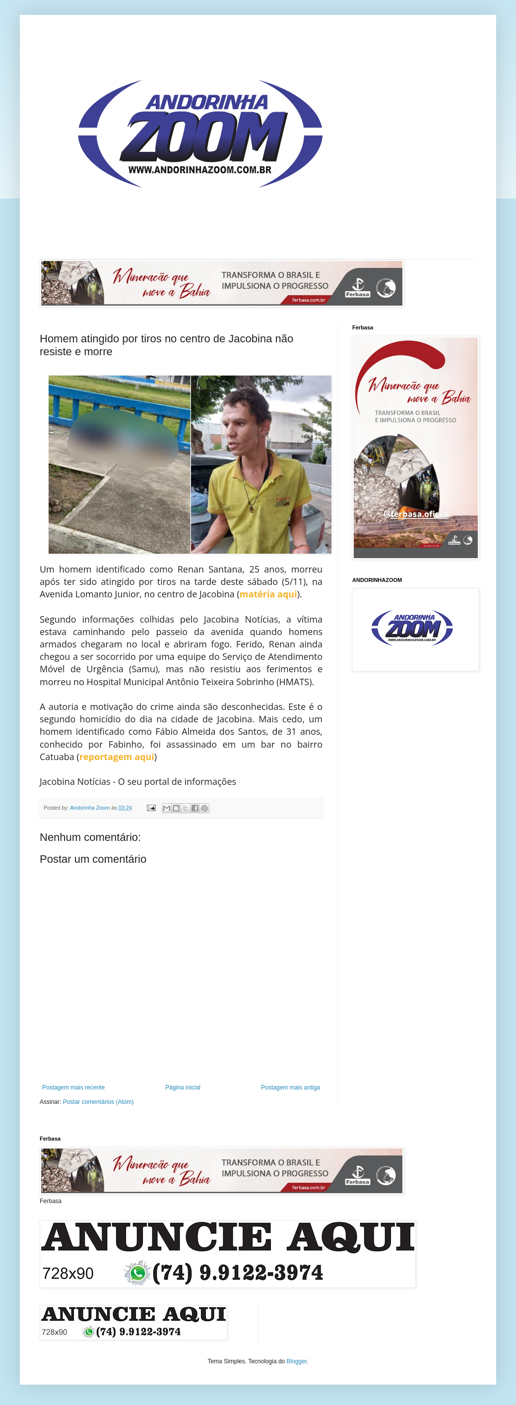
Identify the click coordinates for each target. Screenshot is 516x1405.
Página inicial (182, 1087)
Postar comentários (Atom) (98, 1101)
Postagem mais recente (73, 1087)
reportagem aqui (116, 757)
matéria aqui (268, 594)
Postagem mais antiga (290, 1087)
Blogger (297, 1361)
